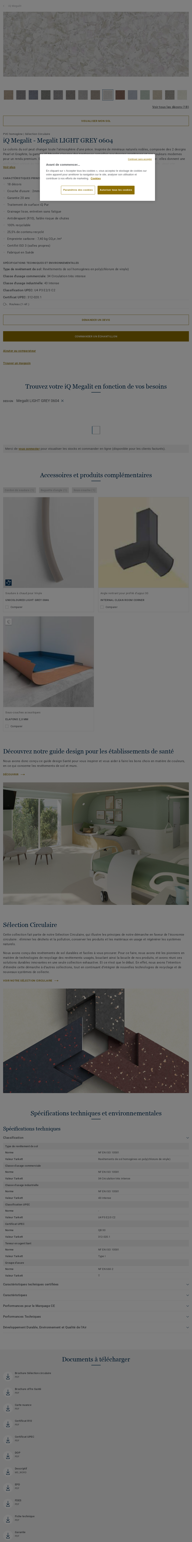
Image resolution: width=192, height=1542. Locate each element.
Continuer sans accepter (140, 159)
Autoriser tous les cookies (116, 190)
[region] (97, 177)
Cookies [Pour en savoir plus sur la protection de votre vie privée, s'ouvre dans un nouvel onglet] (96, 178)
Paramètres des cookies (78, 190)
